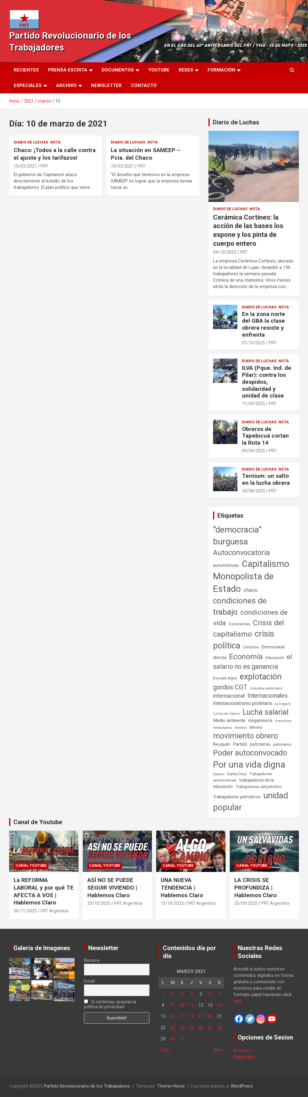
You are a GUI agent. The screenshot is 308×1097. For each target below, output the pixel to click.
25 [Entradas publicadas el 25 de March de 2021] (191, 1027)
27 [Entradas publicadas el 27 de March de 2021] (210, 1027)
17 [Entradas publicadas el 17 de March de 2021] (182, 1016)
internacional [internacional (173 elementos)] (229, 696)
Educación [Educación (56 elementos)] (274, 657)
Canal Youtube (31, 865)
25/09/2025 (245, 903)
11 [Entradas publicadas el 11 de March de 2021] (191, 1005)
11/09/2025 (253, 403)
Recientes (26, 70)
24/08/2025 (253, 490)
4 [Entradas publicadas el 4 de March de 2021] (191, 994)
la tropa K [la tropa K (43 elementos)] (283, 704)
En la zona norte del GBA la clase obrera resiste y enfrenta (263, 324)
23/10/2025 (98, 903)
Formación (221, 70)
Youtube (159, 70)
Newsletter (106, 85)
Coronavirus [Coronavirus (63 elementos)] (239, 623)
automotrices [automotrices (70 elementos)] (226, 565)
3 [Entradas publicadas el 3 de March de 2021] (182, 994)
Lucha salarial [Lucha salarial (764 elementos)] (266, 712)
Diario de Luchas (31, 142)
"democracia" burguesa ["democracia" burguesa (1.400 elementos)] (237, 536)
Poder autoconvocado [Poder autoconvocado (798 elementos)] (250, 752)
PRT (44, 166)
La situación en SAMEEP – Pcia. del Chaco (145, 154)
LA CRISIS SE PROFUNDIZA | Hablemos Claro (255, 887)
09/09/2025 (253, 450)
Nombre (92, 960)
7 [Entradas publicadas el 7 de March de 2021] (219, 994)
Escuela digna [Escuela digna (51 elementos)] (225, 678)
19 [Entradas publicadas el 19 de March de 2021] (200, 1016)
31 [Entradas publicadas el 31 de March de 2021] (182, 1039)
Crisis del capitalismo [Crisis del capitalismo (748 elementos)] (248, 628)
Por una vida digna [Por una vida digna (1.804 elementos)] (249, 764)
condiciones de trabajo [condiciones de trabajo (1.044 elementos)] (240, 606)
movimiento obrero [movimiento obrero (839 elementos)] (245, 735)
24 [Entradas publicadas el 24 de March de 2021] (182, 1027)
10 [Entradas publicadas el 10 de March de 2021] (182, 1005)
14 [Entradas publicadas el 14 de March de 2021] (219, 1005)
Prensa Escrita (67, 70)
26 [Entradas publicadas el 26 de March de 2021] (200, 1027)
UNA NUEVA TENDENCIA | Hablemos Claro (182, 887)
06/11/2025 (25, 910)
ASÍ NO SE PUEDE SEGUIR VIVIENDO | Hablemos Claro (112, 887)
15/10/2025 (172, 903)
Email (89, 981)
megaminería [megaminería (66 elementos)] (260, 720)
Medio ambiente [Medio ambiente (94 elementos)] (229, 720)
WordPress (242, 1086)
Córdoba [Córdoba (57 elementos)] (251, 647)
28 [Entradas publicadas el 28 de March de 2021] (219, 1027)
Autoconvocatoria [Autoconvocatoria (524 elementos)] (241, 552)
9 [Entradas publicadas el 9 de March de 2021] (172, 1005)
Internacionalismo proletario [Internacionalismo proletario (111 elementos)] (242, 703)
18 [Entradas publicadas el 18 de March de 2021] (191, 1016)
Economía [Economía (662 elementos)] (246, 656)
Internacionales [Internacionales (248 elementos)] (267, 695)
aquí (237, 1001)
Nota (55, 142)
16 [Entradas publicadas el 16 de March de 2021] (172, 1016)
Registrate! (244, 1057)
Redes (186, 70)
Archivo (66, 85)
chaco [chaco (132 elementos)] (250, 590)
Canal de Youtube (37, 822)
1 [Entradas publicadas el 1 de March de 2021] (163, 994)
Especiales (28, 85)
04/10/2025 (224, 252)
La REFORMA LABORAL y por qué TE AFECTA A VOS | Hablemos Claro (44, 891)
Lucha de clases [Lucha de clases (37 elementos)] (226, 714)
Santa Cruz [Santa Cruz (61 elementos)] (237, 774)
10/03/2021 (25, 166)
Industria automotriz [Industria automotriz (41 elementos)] (266, 688)
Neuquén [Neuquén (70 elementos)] (221, 744)
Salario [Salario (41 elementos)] (218, 774)
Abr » (219, 1050)
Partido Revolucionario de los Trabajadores (87, 1086)
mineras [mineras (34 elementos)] (241, 728)
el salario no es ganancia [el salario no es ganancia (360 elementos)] (252, 661)
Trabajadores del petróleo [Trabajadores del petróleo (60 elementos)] (259, 786)
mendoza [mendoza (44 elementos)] (283, 721)
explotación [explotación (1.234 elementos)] (261, 677)
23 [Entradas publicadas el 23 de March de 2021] (172, 1027)
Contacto (144, 85)
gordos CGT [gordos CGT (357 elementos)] (230, 687)
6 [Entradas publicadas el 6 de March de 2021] (210, 994)
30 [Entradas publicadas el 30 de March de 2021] (172, 1039)
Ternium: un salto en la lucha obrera (266, 479)
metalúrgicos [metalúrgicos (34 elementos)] (222, 728)
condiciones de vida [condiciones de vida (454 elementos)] (250, 617)
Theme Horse (171, 1086)
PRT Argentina (54, 910)
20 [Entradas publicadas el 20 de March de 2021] (210, 1016)
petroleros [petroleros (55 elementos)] (282, 744)
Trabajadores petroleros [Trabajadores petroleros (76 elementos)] (237, 797)
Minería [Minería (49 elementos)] (256, 727)
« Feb (164, 1050)
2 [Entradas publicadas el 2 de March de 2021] (172, 994)
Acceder (241, 1050)
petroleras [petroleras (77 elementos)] (260, 744)
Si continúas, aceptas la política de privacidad (110, 1004)
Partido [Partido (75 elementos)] (240, 744)
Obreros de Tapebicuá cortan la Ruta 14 (265, 435)
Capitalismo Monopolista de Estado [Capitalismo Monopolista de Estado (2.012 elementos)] (251, 576)
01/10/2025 (253, 342)
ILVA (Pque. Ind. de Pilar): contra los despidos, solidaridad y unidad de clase (266, 381)
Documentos (118, 70)
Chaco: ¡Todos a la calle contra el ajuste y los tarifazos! (55, 154)
